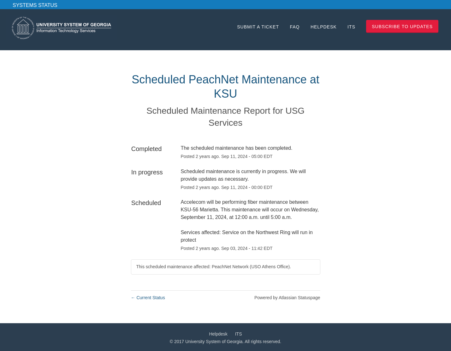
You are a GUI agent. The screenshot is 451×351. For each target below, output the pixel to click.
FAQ (295, 26)
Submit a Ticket (258, 26)
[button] (402, 26)
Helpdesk (324, 26)
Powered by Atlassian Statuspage (287, 297)
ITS (351, 26)
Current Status (148, 297)
